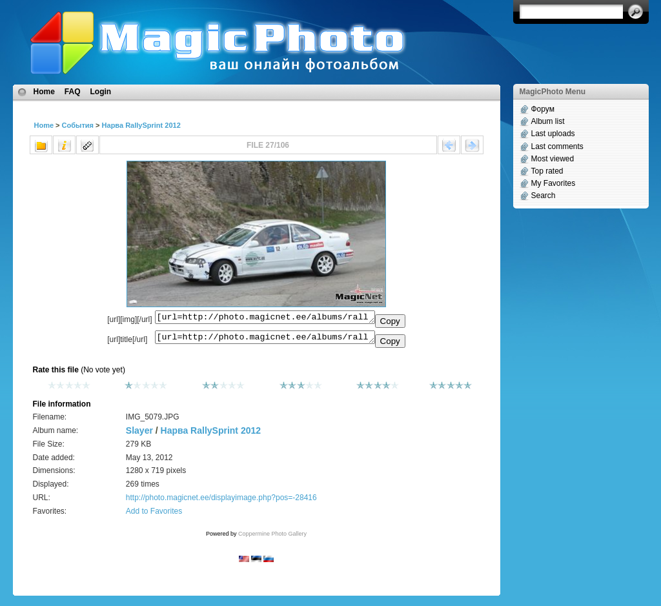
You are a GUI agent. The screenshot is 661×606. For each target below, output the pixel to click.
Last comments (557, 146)
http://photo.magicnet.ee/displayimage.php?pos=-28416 (221, 501)
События (78, 125)
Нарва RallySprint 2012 (141, 125)
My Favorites (553, 183)
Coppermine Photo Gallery (272, 537)
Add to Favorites (154, 515)
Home (44, 91)
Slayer (139, 434)
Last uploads (553, 133)
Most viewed (553, 158)
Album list (548, 121)
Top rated (547, 171)
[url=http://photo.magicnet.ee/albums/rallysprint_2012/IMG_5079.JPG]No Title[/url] (265, 340)
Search (543, 195)
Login (101, 91)
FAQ (73, 91)
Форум (542, 109)
